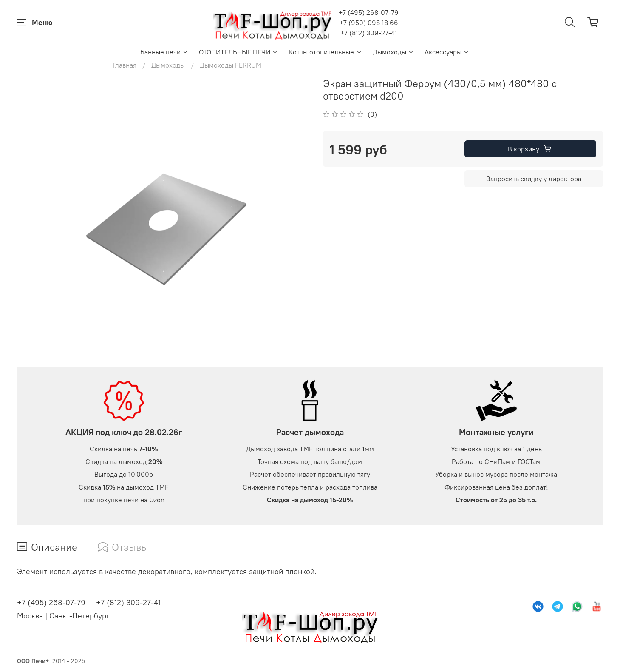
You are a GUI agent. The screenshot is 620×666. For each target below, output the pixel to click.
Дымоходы (393, 52)
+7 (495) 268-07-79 (369, 12)
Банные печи (164, 52)
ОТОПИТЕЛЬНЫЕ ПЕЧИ (238, 52)
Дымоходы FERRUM (230, 65)
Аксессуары (447, 52)
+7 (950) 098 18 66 (369, 22)
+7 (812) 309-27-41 (368, 32)
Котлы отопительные (325, 52)
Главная (124, 65)
